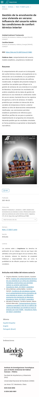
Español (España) (9, 323)
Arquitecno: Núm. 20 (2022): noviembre (20, 287)
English (5, 326)
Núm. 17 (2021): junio (22, 7)
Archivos (10, 7)
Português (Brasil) (9, 329)
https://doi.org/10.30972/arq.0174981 (19, 52)
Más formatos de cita (10, 220)
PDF (6, 190)
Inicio (3, 7)
